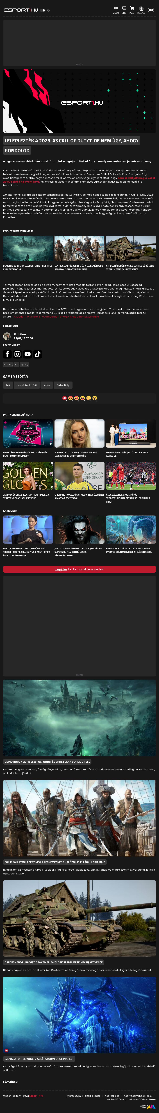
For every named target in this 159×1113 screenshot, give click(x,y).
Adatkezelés (112, 1095)
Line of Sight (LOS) (27, 385)
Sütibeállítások (115, 1099)
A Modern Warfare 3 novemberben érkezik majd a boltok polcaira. (57, 316)
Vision (47, 385)
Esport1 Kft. (36, 1095)
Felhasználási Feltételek (142, 1099)
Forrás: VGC (10, 326)
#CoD (17, 364)
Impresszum (74, 1095)
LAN (8, 385)
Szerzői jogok (92, 1095)
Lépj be (61, 569)
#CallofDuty (8, 364)
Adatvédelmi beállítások (138, 1095)
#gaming (24, 364)
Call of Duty (63, 385)
